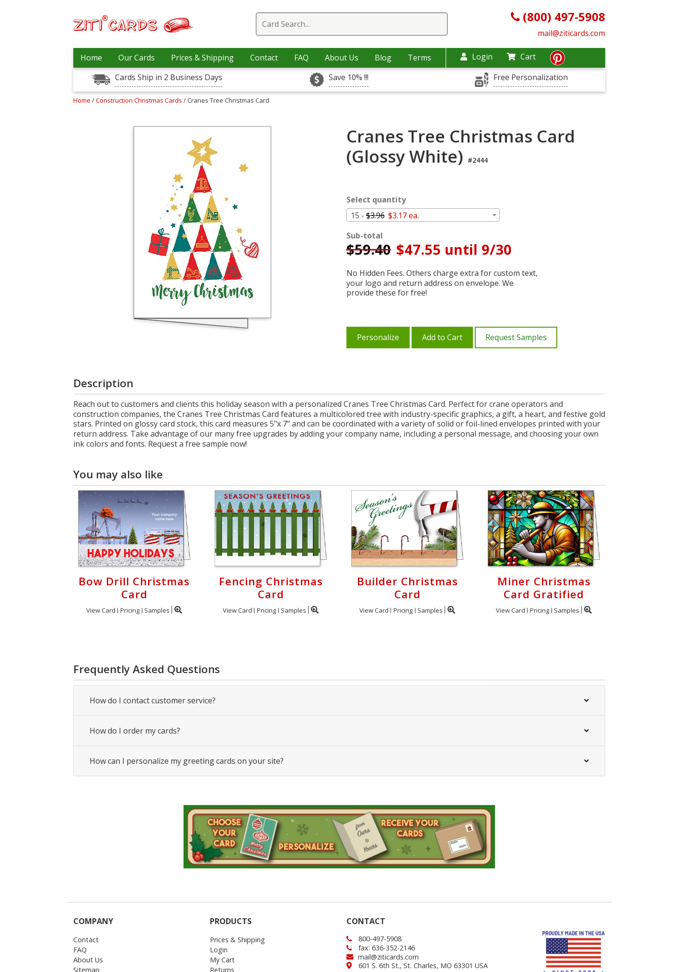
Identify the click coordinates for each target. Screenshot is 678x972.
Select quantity (376, 199)
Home (91, 57)
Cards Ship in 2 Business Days (168, 77)
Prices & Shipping (202, 57)
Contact (264, 57)
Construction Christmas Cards (140, 100)
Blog (383, 57)
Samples (157, 610)
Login (476, 56)
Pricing (129, 610)
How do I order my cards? (339, 730)
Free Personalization (531, 77)
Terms (419, 57)
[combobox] (423, 215)
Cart (521, 56)
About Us (341, 57)
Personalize (378, 337)
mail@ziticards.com (571, 33)
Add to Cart (442, 337)
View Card (100, 610)
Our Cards (136, 57)
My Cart (222, 959)
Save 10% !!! (348, 77)
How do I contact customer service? (339, 700)
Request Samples (516, 337)
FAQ (301, 57)
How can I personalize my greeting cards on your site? (339, 761)
